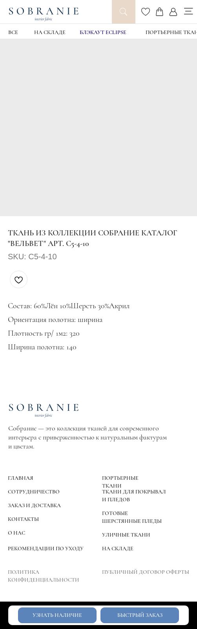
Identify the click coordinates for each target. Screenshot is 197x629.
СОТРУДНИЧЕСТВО (34, 491)
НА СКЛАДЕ (50, 32)
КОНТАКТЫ (23, 519)
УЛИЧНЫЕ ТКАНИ (126, 534)
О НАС (16, 533)
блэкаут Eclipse (103, 32)
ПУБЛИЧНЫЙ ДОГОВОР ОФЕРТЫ (145, 572)
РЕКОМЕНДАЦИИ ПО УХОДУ (46, 548)
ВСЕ (13, 32)
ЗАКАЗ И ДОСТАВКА (34, 505)
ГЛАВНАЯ (20, 478)
